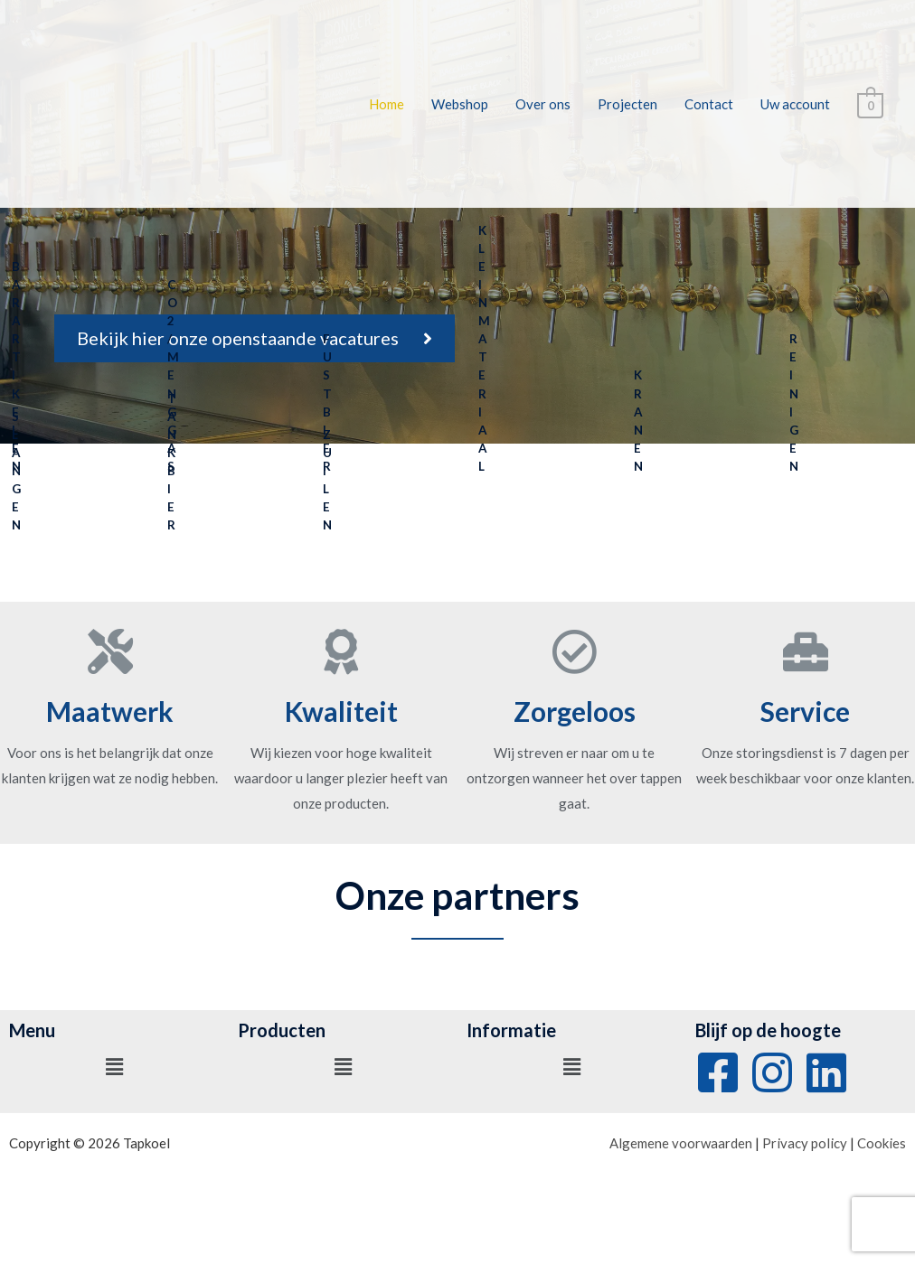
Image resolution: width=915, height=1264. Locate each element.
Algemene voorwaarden (680, 1143)
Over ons (544, 104)
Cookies (881, 1143)
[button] (254, 338)
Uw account (797, 104)
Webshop (461, 104)
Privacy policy (804, 1143)
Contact (710, 104)
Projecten (629, 104)
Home (388, 104)
